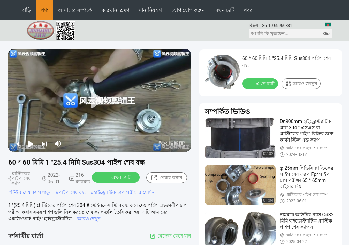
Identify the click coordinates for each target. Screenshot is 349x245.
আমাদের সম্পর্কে (75, 10)
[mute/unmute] (58, 143)
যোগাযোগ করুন (188, 10)
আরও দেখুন (88, 219)
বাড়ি (26, 10)
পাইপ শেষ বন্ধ (72, 192)
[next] (44, 143)
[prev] (17, 143)
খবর (248, 10)
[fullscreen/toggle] (182, 143)
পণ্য (44, 10)
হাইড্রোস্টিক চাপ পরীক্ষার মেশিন (124, 192)
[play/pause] (30, 143)
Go (326, 33)
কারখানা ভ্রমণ (116, 10)
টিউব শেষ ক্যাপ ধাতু (30, 192)
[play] (99, 100)
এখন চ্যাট (224, 10)
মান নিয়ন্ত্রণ (150, 10)
